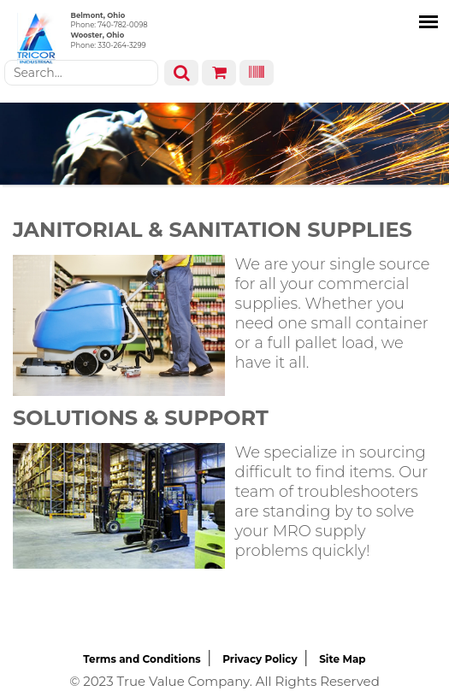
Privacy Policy (259, 659)
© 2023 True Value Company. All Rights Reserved (224, 681)
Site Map (342, 659)
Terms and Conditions (141, 659)
